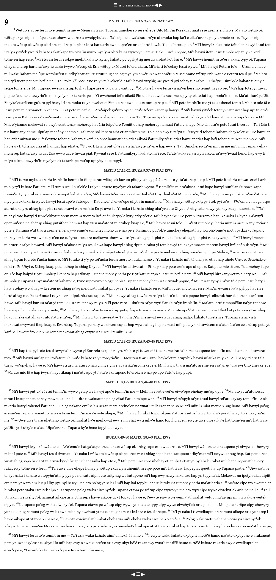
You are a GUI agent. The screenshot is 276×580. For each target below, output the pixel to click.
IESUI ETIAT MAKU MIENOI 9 (136, 5)
